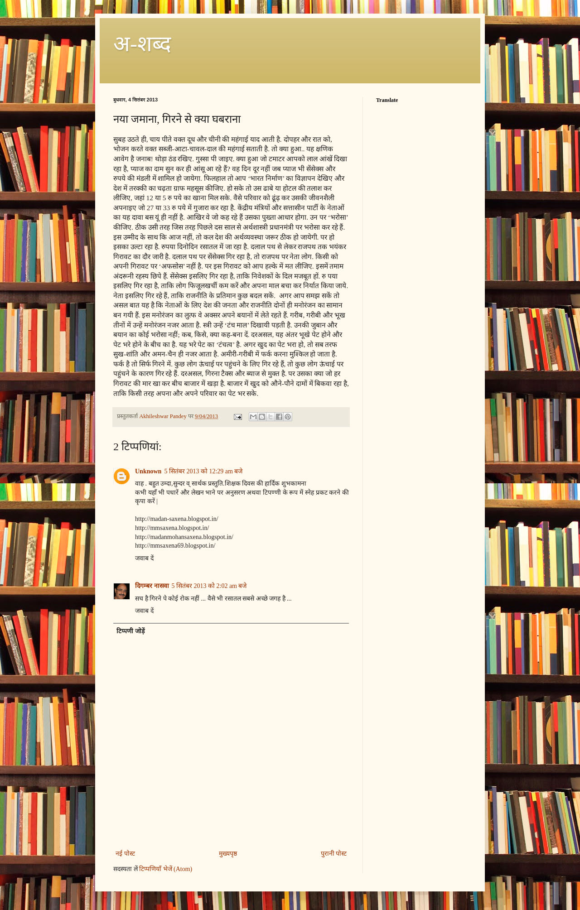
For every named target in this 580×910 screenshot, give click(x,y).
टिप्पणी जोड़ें (130, 631)
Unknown (148, 471)
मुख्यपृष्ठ (228, 853)
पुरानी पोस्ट (334, 853)
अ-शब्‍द (142, 44)
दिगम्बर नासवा (152, 586)
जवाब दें (144, 558)
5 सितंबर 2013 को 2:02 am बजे (209, 586)
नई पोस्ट (125, 853)
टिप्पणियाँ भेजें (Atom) (165, 869)
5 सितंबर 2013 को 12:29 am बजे (203, 471)
